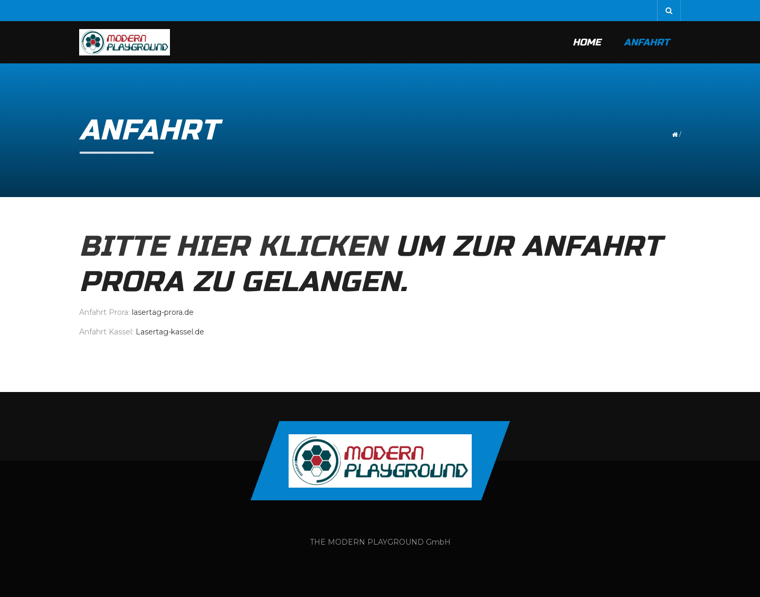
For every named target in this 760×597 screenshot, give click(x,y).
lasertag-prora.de (163, 312)
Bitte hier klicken (232, 246)
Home (587, 42)
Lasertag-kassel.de (170, 332)
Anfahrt (646, 42)
